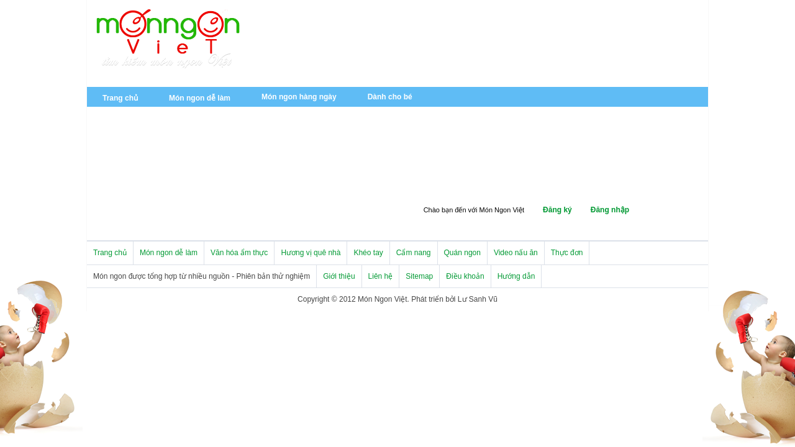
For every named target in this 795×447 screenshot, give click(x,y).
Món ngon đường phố (472, 154)
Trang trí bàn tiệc (195, 173)
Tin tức (206, 134)
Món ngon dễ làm (199, 98)
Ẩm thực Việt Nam (282, 134)
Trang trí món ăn (131, 191)
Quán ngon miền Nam (140, 231)
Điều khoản (465, 276)
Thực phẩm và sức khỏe (482, 173)
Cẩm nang (301, 173)
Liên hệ (380, 276)
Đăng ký (557, 209)
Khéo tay (118, 172)
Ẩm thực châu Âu (133, 154)
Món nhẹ (353, 115)
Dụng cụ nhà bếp (313, 192)
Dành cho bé (390, 97)
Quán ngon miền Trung (320, 211)
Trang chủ (120, 98)
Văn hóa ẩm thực (132, 134)
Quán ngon (122, 210)
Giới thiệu (339, 276)
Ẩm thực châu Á (373, 134)
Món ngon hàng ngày (299, 97)
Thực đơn (567, 252)
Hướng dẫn (516, 276)
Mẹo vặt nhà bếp (379, 173)
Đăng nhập (610, 209)
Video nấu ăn (516, 252)
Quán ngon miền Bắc (210, 211)
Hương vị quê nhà (465, 134)
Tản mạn (555, 154)
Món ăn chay (284, 114)
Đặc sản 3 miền (554, 134)
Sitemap (419, 276)
